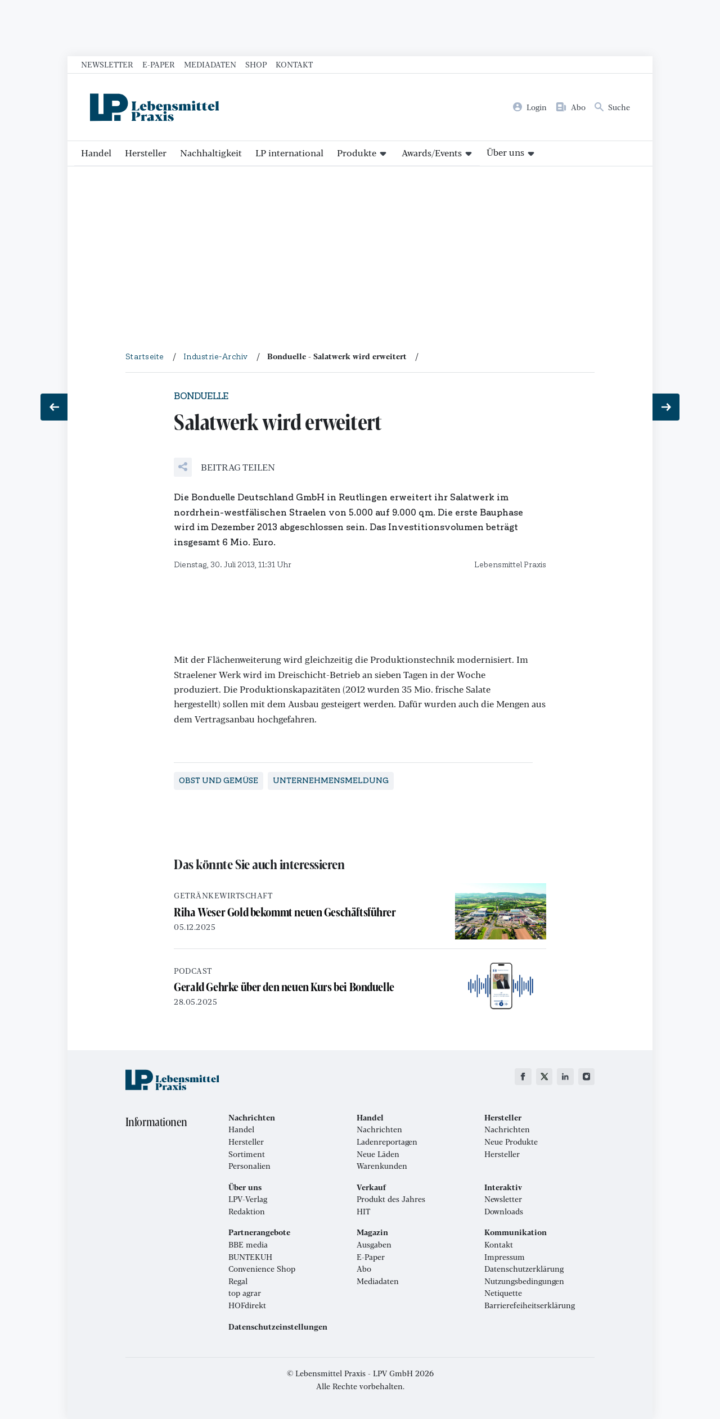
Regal (238, 1281)
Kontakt (294, 64)
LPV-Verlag (247, 1199)
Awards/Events (432, 152)
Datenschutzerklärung (524, 1269)
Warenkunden (382, 1166)
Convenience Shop (261, 1269)
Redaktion (246, 1211)
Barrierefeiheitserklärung (529, 1305)
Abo (364, 1269)
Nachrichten (379, 1129)
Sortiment (246, 1154)
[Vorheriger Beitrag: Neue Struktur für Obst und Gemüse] (54, 407)
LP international (289, 152)
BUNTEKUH (250, 1257)
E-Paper (158, 64)
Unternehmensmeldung (331, 780)
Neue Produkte (511, 1142)
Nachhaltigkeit (211, 152)
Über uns (505, 152)
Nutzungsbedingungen (524, 1281)
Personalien (249, 1166)
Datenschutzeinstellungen (277, 1327)
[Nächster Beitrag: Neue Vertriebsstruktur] (666, 407)
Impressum (504, 1257)
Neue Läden (378, 1154)
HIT (363, 1211)
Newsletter (107, 64)
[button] (224, 467)
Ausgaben (374, 1245)
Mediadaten (210, 64)
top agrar (244, 1293)
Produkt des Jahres (391, 1199)
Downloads (503, 1211)
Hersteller (145, 152)
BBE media (248, 1245)
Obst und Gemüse (218, 780)
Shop (256, 64)
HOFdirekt (247, 1305)
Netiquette (503, 1293)
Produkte (356, 152)
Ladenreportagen (387, 1142)
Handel (96, 152)
